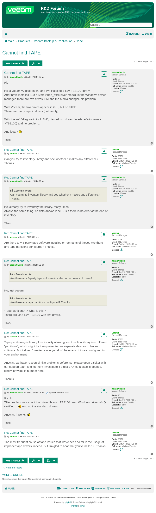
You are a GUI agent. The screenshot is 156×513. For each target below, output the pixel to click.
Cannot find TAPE (21, 52)
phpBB (68, 502)
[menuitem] (146, 34)
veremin (115, 150)
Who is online (12, 474)
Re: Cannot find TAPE (18, 149)
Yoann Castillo (118, 72)
